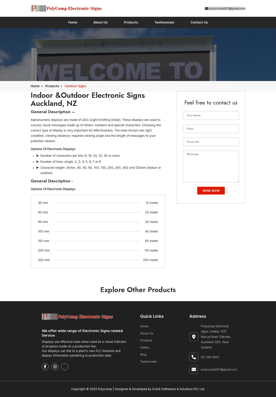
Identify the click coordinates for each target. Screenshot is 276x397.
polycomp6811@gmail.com (219, 369)
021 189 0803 (210, 357)
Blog (143, 354)
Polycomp (105, 389)
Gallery (145, 347)
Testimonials (148, 361)
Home (35, 86)
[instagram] (55, 366)
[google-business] (65, 366)
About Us (146, 333)
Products (52, 86)
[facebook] (45, 366)
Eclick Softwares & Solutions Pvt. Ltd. (178, 389)
